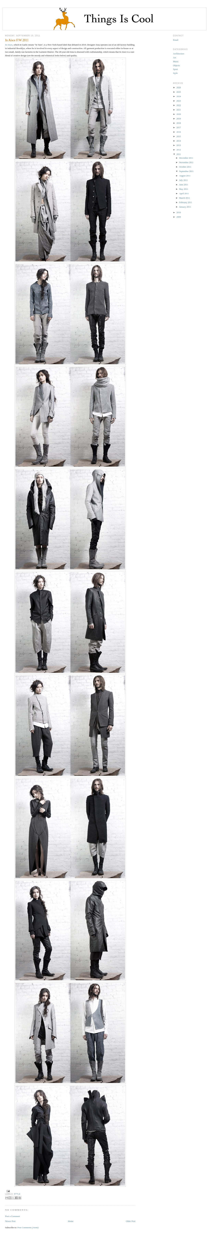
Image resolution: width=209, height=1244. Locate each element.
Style (17, 1194)
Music (176, 61)
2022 (178, 105)
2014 (178, 141)
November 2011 (186, 162)
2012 (178, 149)
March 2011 (184, 198)
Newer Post (10, 1221)
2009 (178, 217)
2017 (178, 127)
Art (174, 57)
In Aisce (9, 44)
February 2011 (185, 202)
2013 (178, 145)
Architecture (178, 53)
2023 (178, 101)
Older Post (130, 1221)
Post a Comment (12, 1216)
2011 (178, 154)
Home (70, 1221)
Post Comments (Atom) (28, 1227)
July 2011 (183, 180)
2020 (178, 114)
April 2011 (184, 193)
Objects (176, 65)
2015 (178, 136)
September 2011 (186, 171)
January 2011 (185, 207)
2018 (178, 123)
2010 (178, 212)
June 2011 (183, 184)
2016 (178, 132)
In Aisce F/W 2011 (17, 40)
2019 (178, 118)
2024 (178, 96)
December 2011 (186, 158)
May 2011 (183, 189)
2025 (178, 92)
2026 (178, 87)
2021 (178, 109)
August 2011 (184, 175)
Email (175, 40)
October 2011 (185, 167)
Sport (175, 69)
